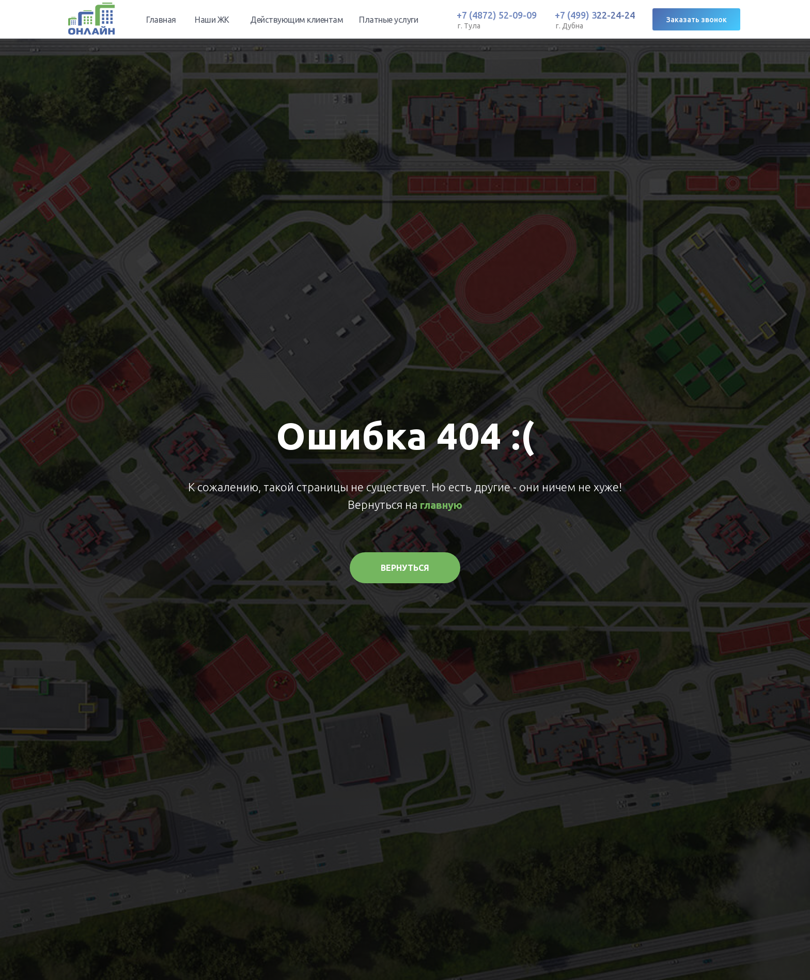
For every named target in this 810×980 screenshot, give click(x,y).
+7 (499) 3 (576, 15)
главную (441, 505)
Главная (161, 19)
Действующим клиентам (296, 19)
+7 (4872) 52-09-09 (497, 15)
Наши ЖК (212, 19)
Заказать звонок (696, 19)
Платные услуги (388, 19)
